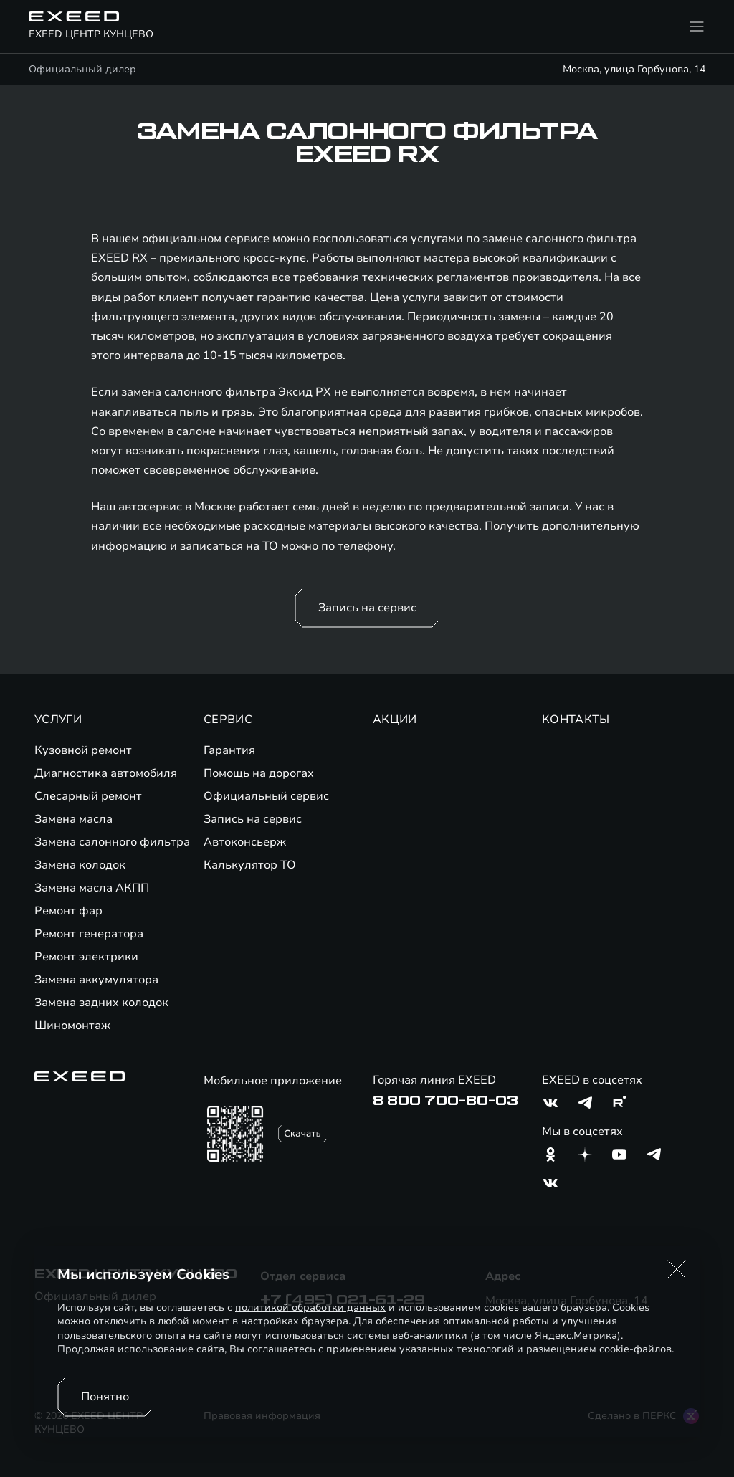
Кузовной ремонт (83, 750)
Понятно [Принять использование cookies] (105, 1397)
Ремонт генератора (88, 934)
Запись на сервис (367, 608)
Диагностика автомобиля (105, 773)
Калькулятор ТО (250, 865)
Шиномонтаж (72, 1025)
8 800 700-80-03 (445, 1100)
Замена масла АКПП (91, 888)
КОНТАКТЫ (576, 719)
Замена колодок (79, 865)
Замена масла (73, 819)
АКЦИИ (395, 719)
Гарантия (229, 750)
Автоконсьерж (245, 842)
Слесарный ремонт (88, 796)
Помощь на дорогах (259, 773)
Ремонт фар (68, 911)
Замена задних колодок (101, 1002)
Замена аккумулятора (96, 979)
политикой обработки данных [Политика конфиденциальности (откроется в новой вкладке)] (310, 1307)
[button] (676, 1269)
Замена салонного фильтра (112, 842)
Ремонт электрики (86, 956)
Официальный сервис (266, 796)
